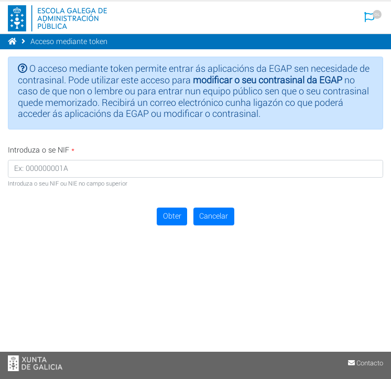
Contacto (365, 363)
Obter (172, 216)
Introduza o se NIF (38, 150)
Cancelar (213, 216)
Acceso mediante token (68, 41)
